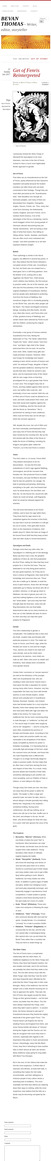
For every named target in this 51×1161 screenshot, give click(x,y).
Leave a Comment (45, 83)
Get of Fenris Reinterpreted (26, 72)
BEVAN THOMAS (12, 21)
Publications (7, 11)
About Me (15, 6)
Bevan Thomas (26, 82)
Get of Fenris (5, 103)
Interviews (22, 11)
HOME (4, 6)
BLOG (35, 6)
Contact (34, 11)
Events (26, 6)
